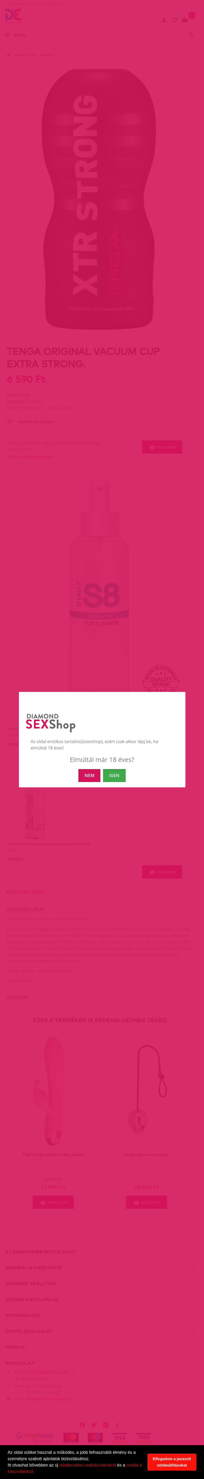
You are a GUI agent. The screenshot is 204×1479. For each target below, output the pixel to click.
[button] (36, 1472)
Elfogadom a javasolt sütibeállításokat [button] (172, 1462)
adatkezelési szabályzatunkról (88, 1465)
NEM (89, 775)
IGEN (114, 775)
